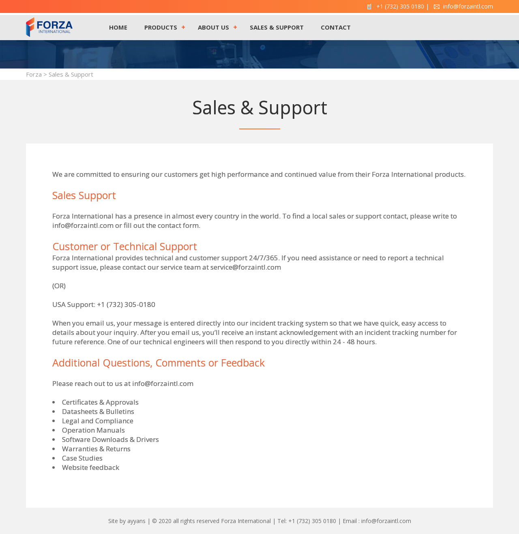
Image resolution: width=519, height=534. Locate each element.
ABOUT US (213, 27)
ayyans (136, 521)
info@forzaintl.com (162, 383)
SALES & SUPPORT (277, 27)
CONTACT (336, 27)
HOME (118, 27)
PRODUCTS (160, 27)
